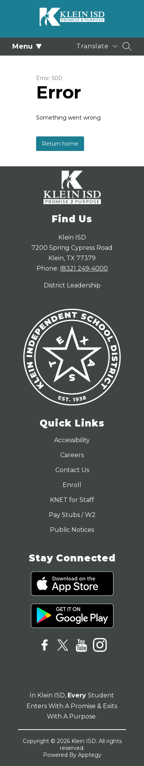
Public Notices (72, 529)
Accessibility (72, 440)
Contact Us (72, 470)
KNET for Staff (72, 500)
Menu (27, 46)
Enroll (72, 485)
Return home (60, 143)
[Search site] (127, 46)
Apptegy (89, 754)
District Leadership (72, 285)
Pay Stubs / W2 (72, 514)
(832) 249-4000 (84, 268)
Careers (72, 455)
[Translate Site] (96, 46)
